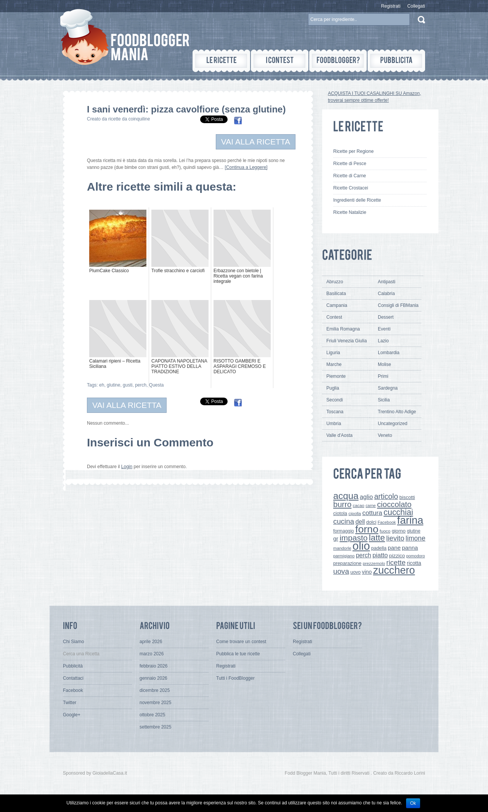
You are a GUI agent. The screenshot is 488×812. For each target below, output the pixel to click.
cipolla (354, 513)
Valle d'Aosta (339, 435)
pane (394, 547)
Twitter (69, 702)
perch (140, 385)
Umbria (333, 423)
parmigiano (344, 556)
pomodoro (415, 556)
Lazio (383, 340)
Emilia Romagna (343, 329)
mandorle (342, 548)
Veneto (385, 435)
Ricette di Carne (349, 175)
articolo (386, 496)
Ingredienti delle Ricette (357, 200)
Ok (413, 803)
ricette (395, 562)
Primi (383, 376)
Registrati (391, 6)
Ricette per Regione (353, 151)
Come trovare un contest (241, 641)
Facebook (386, 522)
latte (377, 537)
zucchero (394, 570)
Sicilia (384, 400)
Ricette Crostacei (350, 188)
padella (379, 548)
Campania (336, 305)
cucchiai (398, 512)
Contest (334, 317)
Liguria (333, 352)
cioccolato (394, 504)
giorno (399, 531)
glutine (113, 385)
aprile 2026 (151, 641)
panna (410, 547)
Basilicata (336, 293)
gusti (127, 385)
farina (410, 520)
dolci (371, 522)
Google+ (71, 714)
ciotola (340, 513)
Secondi (334, 400)
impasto (354, 537)
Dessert (385, 317)
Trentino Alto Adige (397, 411)
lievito (395, 538)
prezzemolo (374, 563)
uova (341, 571)
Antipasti (386, 281)
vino (367, 572)
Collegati (416, 6)
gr (335, 538)
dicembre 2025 (155, 690)
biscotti (407, 497)
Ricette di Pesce (349, 163)
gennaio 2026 (153, 678)
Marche (334, 364)
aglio (366, 496)
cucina (343, 521)
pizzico (397, 555)
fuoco (385, 531)
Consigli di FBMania (398, 305)
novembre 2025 (155, 702)
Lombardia (389, 352)
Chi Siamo (73, 641)
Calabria (386, 293)
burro (342, 504)
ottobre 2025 (152, 714)
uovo (355, 572)
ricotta (414, 563)
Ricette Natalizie (349, 212)
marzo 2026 (152, 653)
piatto (380, 555)
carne (371, 505)
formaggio (343, 531)
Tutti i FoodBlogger (235, 678)
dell (360, 521)
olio (361, 545)
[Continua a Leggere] (246, 167)
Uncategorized (392, 423)
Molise (384, 364)
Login (126, 466)
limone (415, 538)
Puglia (332, 388)
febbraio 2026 (153, 666)
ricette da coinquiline (129, 119)
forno (367, 529)
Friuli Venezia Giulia (346, 340)
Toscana (335, 411)
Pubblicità (73, 666)
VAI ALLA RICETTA (255, 141)
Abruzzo (334, 281)
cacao (358, 505)
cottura (372, 513)
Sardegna (388, 388)
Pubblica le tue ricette (238, 653)
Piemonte (336, 376)
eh (101, 385)
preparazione (347, 563)
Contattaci (73, 678)
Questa (156, 385)
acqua (345, 496)
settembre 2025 (155, 727)
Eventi (384, 329)
